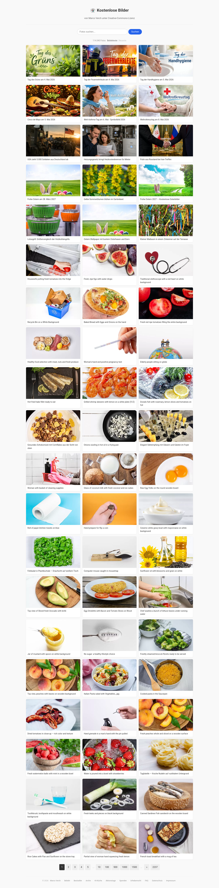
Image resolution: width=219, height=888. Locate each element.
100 (107, 867)
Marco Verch (55, 881)
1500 (134, 867)
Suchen (135, 31)
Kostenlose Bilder (109, 10)
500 (115, 867)
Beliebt (67, 881)
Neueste (122, 40)
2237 (155, 867)
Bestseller (78, 881)
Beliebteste (112, 40)
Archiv (88, 881)
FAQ (146, 881)
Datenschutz (157, 881)
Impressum (171, 881)
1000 (124, 867)
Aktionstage (111, 881)
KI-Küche (98, 881)
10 (99, 867)
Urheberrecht (135, 881)
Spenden (123, 881)
